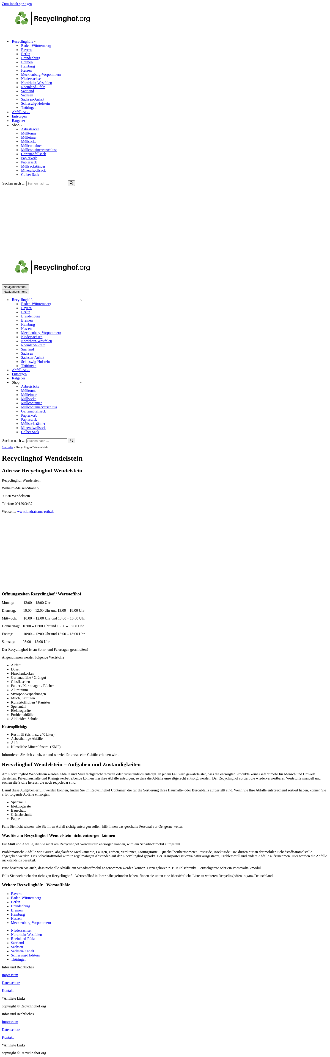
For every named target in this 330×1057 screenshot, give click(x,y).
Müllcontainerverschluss (39, 150)
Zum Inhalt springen (17, 4)
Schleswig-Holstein (35, 103)
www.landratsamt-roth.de (35, 511)
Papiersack (29, 162)
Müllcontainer (31, 146)
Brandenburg (30, 58)
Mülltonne (28, 133)
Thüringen (28, 107)
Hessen (26, 70)
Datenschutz (11, 983)
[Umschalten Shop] (81, 382)
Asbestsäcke (30, 129)
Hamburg (28, 66)
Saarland (27, 91)
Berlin (25, 54)
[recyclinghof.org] (59, 33)
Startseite (7, 447)
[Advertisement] (165, 220)
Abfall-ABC (21, 112)
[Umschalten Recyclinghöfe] (81, 300)
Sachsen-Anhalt (32, 99)
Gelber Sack (30, 175)
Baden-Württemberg (36, 46)
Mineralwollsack (33, 170)
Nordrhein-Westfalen (36, 83)
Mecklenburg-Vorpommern (41, 74)
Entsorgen (19, 116)
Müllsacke (28, 141)
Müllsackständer (33, 166)
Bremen (27, 62)
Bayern (26, 50)
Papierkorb (29, 158)
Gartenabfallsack (33, 154)
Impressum (10, 975)
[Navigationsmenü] (15, 286)
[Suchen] (46, 183)
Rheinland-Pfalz (33, 87)
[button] (35, 41)
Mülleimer (29, 137)
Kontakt (8, 991)
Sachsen (27, 95)
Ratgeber (18, 121)
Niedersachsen (31, 79)
